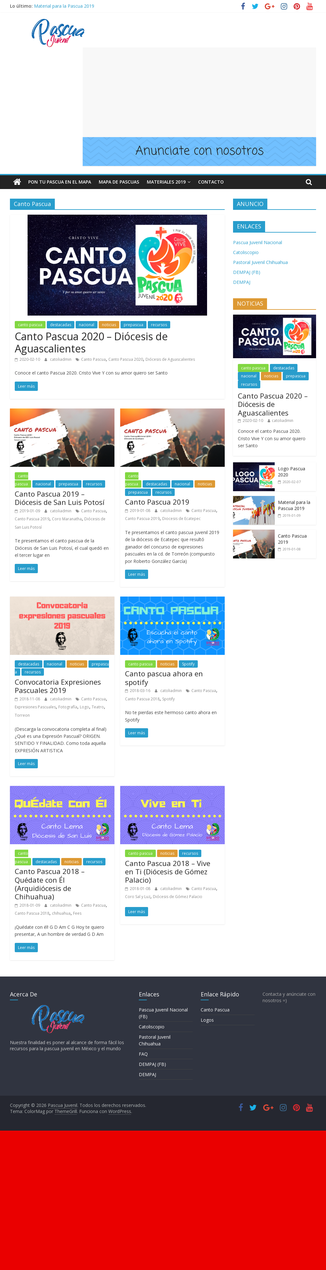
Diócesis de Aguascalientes (170, 359)
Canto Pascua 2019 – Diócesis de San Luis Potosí (59, 498)
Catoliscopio (246, 252)
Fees (77, 913)
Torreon (22, 715)
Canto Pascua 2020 (125, 359)
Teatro (98, 707)
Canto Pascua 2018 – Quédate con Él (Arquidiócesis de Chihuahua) (50, 883)
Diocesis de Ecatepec (181, 518)
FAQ (143, 1054)
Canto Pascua (93, 359)
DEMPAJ (241, 282)
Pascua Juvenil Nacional (257, 242)
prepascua (133, 324)
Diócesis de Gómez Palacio (177, 896)
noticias (109, 324)
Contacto (211, 182)
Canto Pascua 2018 (142, 699)
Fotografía (67, 707)
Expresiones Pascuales (35, 707)
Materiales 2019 (166, 182)
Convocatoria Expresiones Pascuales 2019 (58, 686)
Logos (207, 1020)
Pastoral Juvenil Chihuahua (260, 262)
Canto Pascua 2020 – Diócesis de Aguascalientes (91, 342)
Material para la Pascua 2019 (64, 6)
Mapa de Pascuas (119, 182)
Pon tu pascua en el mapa (59, 182)
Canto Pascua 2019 (32, 519)
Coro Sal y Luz (137, 896)
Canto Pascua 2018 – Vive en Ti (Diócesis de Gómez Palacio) (167, 871)
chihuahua (61, 913)
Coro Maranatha (67, 519)
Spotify (188, 664)
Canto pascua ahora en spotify (164, 678)
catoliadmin (61, 359)
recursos (159, 324)
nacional (86, 324)
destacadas (60, 324)
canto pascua (30, 324)
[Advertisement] (199, 92)
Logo (84, 707)
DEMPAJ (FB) (246, 272)
